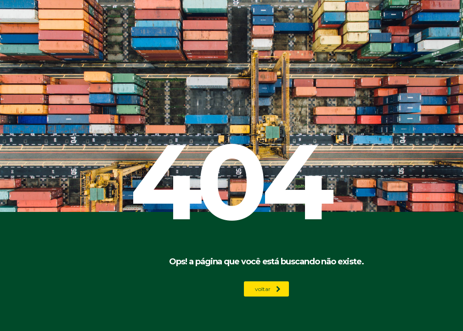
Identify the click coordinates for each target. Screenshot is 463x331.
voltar (268, 288)
